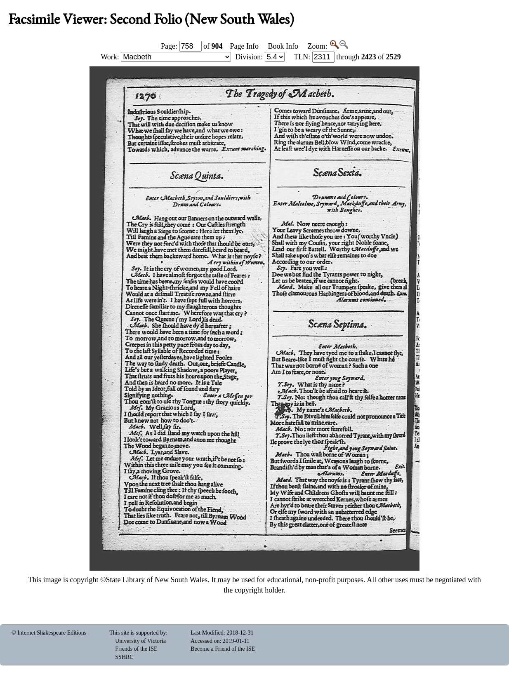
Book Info (283, 46)
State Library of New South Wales (157, 580)
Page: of (192, 46)
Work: (166, 57)
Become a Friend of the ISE (223, 649)
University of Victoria (140, 641)
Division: (260, 57)
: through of (347, 57)
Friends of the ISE (136, 649)
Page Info (244, 46)
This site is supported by (137, 633)
